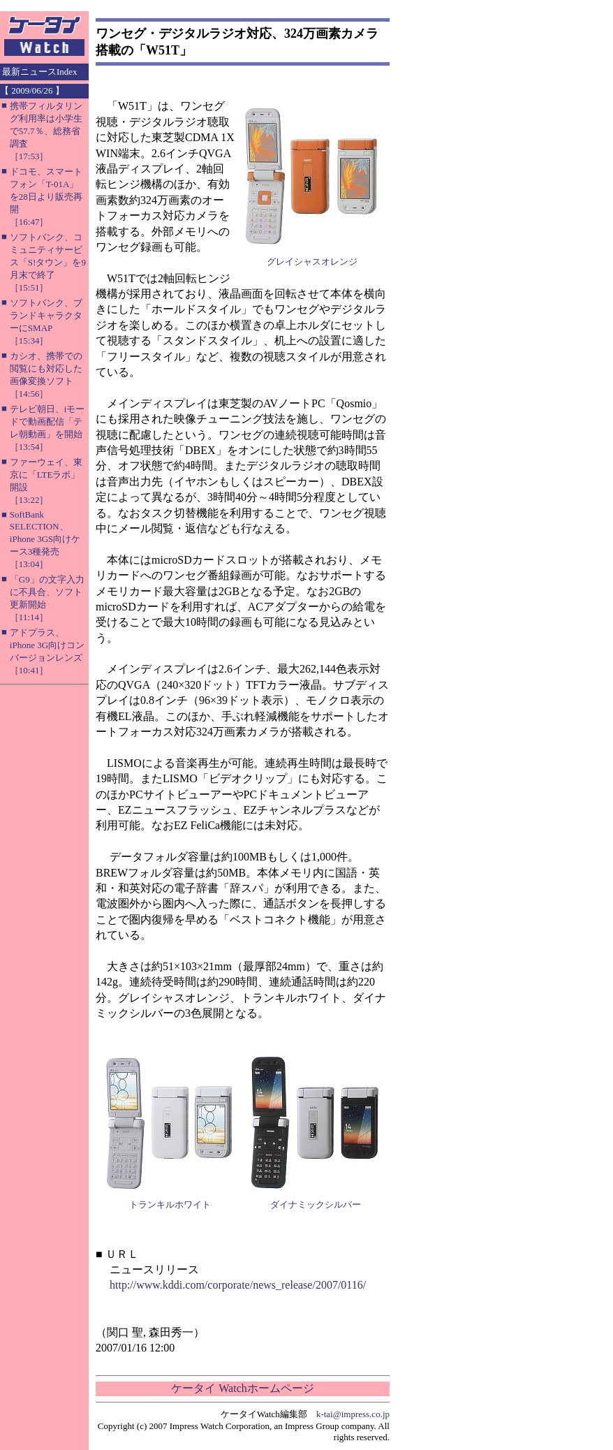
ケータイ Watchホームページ (242, 1388)
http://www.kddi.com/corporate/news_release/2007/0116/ (238, 1285)
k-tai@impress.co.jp (353, 1414)
